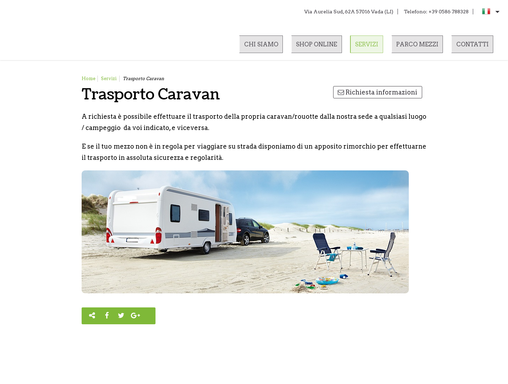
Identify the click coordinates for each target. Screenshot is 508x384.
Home (88, 78)
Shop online (313, 46)
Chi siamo (257, 46)
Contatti (471, 46)
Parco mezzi (415, 46)
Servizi (364, 46)
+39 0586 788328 (448, 11)
